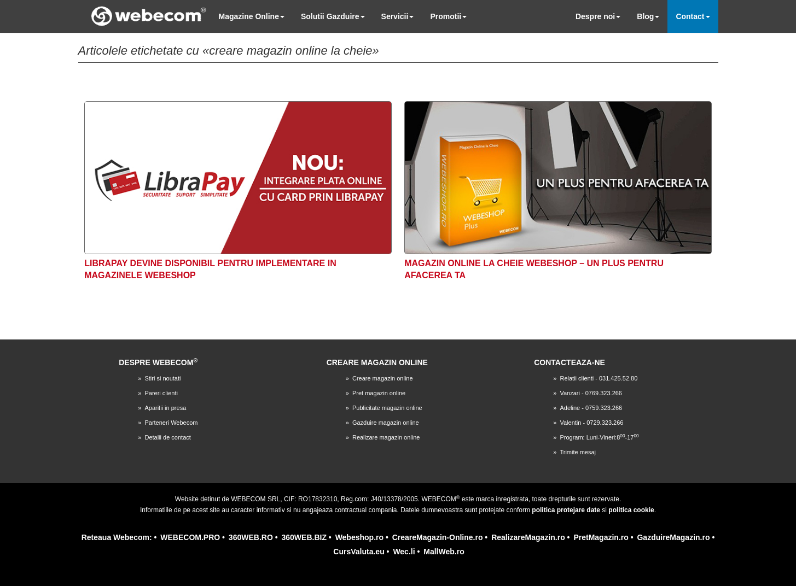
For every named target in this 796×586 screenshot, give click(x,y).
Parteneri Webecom (170, 422)
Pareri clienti (161, 393)
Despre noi (598, 16)
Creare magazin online (382, 378)
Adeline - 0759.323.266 (591, 408)
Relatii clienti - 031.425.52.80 (598, 378)
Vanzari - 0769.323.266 (591, 393)
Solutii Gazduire (333, 16)
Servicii (397, 16)
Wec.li (404, 551)
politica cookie (631, 510)
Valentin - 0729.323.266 (591, 422)
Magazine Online (251, 16)
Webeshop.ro (359, 537)
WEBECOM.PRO (190, 537)
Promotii (448, 16)
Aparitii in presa (165, 408)
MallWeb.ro (443, 551)
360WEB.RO (251, 537)
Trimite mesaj (578, 452)
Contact (693, 16)
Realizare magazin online (386, 437)
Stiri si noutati (162, 378)
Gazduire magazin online (385, 422)
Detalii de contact (167, 437)
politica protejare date (566, 510)
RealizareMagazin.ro (528, 537)
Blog (648, 16)
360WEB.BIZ (303, 537)
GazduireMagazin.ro (673, 537)
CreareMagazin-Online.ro (437, 537)
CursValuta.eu (358, 551)
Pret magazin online (378, 393)
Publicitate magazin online (387, 408)
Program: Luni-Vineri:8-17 (599, 437)
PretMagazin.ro (600, 537)
